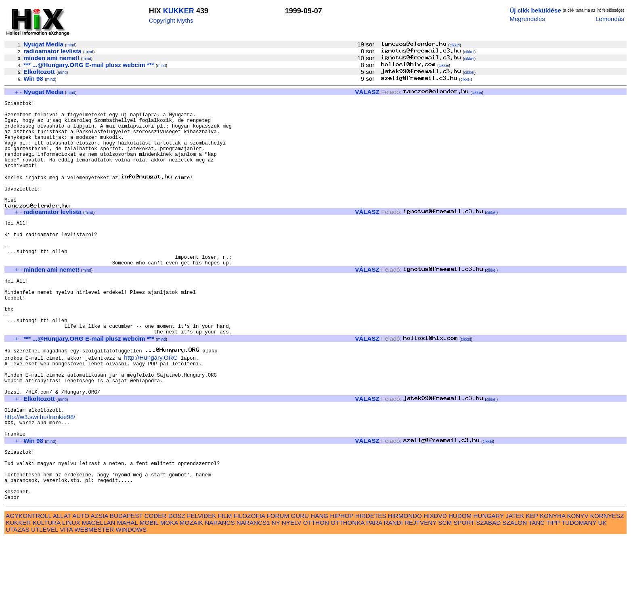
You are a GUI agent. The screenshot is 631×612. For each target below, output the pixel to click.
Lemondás (609, 18)
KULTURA (47, 596)
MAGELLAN (98, 596)
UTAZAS (17, 602)
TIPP (553, 596)
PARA (374, 596)
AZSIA (99, 589)
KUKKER (178, 11)
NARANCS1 (253, 596)
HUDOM (460, 589)
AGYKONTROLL (28, 589)
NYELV (292, 596)
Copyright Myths (171, 20)
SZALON (514, 596)
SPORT (463, 596)
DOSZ (176, 589)
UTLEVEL (44, 602)
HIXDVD (435, 589)
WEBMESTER (94, 602)
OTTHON (316, 596)
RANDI (393, 596)
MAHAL (127, 596)
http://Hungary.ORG (151, 405)
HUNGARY (489, 589)
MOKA (169, 596)
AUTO (80, 589)
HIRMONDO (405, 589)
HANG (319, 589)
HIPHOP (341, 589)
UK (602, 596)
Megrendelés (527, 18)
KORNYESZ (607, 589)
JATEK (514, 589)
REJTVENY (420, 596)
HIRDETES (370, 589)
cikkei (455, 45)
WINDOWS (131, 602)
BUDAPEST (126, 589)
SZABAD (488, 596)
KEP (532, 589)
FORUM (277, 589)
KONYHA (552, 589)
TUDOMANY (579, 596)
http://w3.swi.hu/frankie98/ (39, 474)
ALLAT (62, 589)
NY (276, 596)
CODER (156, 589)
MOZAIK (191, 596)
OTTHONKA (348, 596)
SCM (445, 596)
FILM (225, 589)
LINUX (71, 596)
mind (70, 45)
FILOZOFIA (249, 589)
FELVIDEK (201, 589)
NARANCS (220, 596)
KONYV (577, 589)
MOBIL (149, 596)
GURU (300, 589)
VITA (66, 602)
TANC (536, 596)
